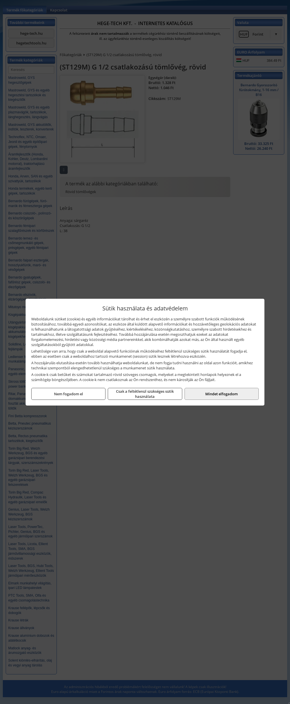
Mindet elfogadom (221, 393)
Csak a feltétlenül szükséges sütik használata (145, 394)
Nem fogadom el (68, 393)
